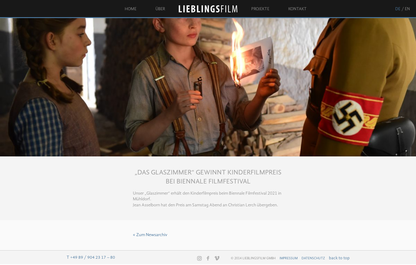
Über (160, 9)
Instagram (199, 258)
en (407, 9)
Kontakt (297, 9)
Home (130, 9)
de (397, 9)
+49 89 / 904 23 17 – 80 (92, 257)
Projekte (260, 9)
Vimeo (216, 258)
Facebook (208, 258)
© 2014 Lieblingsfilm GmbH (253, 258)
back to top (339, 258)
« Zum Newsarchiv (150, 235)
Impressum (289, 258)
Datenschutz (313, 258)
